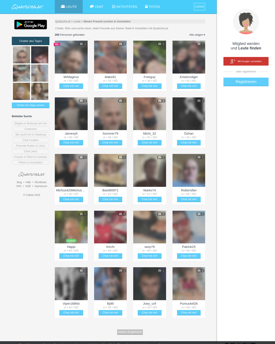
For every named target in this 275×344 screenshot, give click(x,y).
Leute (77, 21)
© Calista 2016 (31, 195)
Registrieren (245, 82)
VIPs (18, 186)
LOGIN (199, 6)
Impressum (40, 186)
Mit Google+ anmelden (246, 61)
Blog (19, 182)
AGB (28, 186)
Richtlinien (40, 182)
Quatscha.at (62, 21)
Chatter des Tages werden (30, 105)
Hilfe (28, 182)
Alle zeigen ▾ (197, 34)
